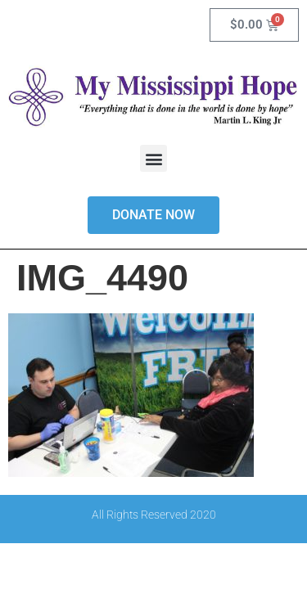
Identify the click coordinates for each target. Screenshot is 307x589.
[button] (153, 158)
